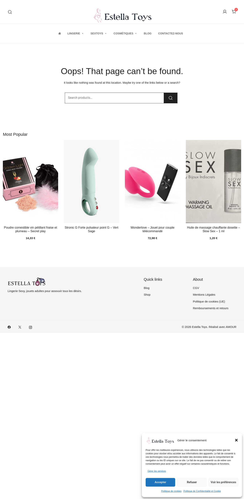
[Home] (59, 33)
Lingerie (75, 33)
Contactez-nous (170, 33)
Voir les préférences (223, 482)
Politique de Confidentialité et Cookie (202, 491)
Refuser (192, 482)
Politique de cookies (171, 491)
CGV (196, 288)
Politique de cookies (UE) (209, 301)
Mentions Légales (204, 294)
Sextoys (99, 33)
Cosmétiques (125, 33)
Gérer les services (157, 471)
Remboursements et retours (210, 308)
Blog (147, 33)
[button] (236, 440)
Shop (147, 294)
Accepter (160, 482)
